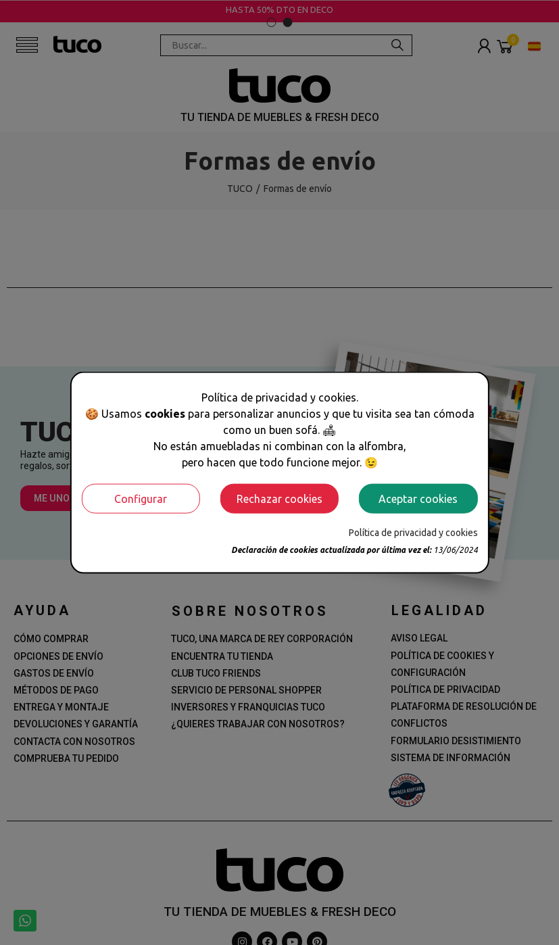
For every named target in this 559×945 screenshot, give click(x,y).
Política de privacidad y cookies (413, 532)
